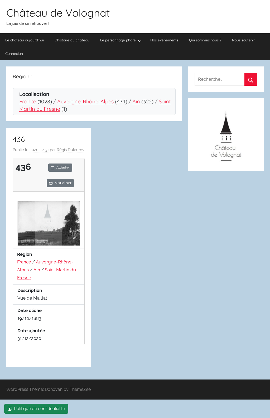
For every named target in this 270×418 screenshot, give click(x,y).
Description (29, 290)
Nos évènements (164, 40)
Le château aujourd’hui (24, 40)
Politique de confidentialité (36, 408)
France (27, 101)
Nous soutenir (243, 40)
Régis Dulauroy (70, 149)
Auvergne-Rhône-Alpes (85, 101)
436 (19, 139)
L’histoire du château (72, 40)
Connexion (14, 53)
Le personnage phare (121, 40)
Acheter (60, 167)
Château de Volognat (58, 12)
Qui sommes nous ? (205, 40)
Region (24, 254)
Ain (136, 101)
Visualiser (60, 183)
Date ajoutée (31, 330)
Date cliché (29, 310)
